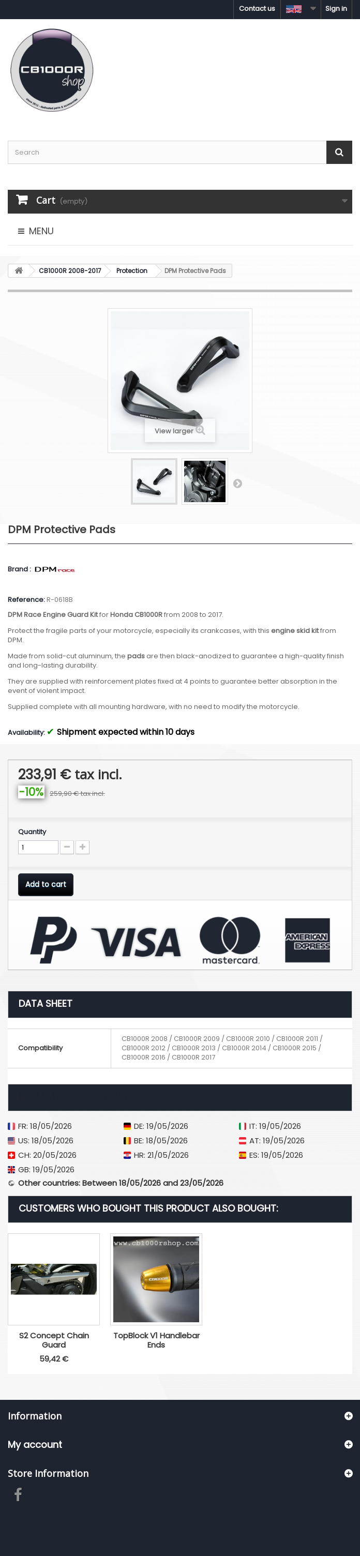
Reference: (26, 600)
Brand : (20, 569)
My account (35, 1444)
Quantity (32, 832)
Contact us (257, 8)
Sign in (336, 8)
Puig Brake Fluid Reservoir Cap (54, 1340)
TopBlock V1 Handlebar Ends (259, 1340)
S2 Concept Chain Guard (156, 1340)
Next (237, 483)
